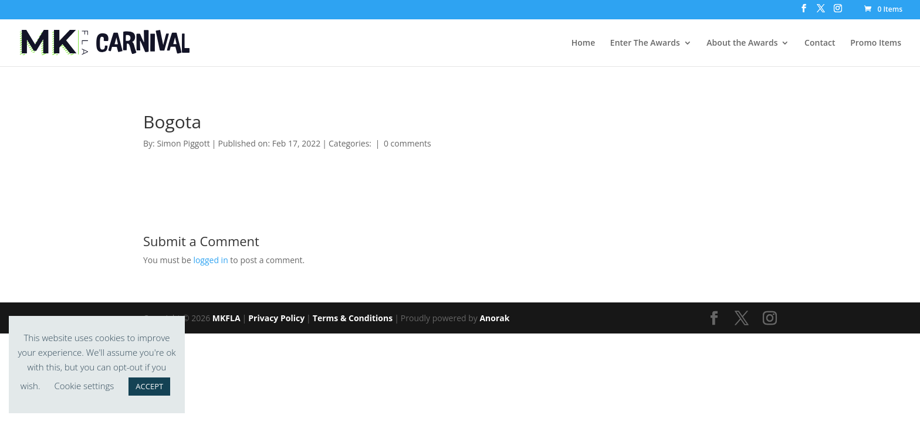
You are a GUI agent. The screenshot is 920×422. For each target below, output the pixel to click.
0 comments (407, 143)
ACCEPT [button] (149, 386)
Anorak (494, 318)
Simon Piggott (183, 143)
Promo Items (875, 43)
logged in (210, 260)
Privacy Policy (276, 318)
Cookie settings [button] (84, 386)
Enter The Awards (645, 43)
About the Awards (741, 43)
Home (583, 43)
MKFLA (226, 318)
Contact (819, 43)
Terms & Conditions (353, 318)
